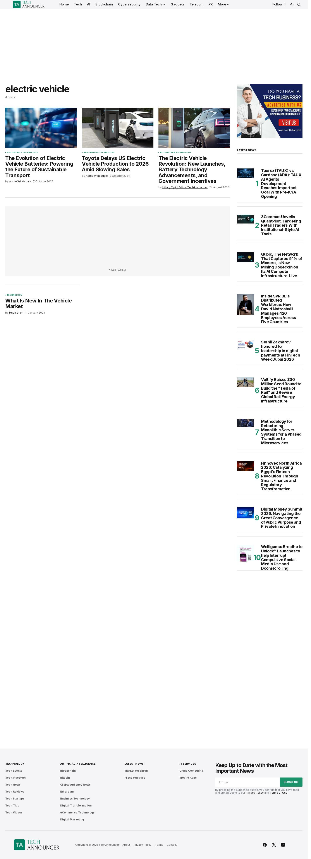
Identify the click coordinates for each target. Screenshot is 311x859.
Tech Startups (14, 798)
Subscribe (291, 782)
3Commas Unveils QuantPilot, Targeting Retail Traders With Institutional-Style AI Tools (281, 225)
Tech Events (13, 770)
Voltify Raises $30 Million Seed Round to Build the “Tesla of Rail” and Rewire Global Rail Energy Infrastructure (281, 390)
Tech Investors (15, 777)
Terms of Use (278, 792)
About (126, 844)
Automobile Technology (22, 152)
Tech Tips (12, 805)
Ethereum (67, 791)
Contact (172, 844)
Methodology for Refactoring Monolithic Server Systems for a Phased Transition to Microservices (281, 432)
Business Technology (75, 798)
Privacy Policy (255, 792)
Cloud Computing (191, 770)
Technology (14, 295)
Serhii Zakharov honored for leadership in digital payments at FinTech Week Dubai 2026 (280, 351)
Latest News (133, 763)
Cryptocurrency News (75, 784)
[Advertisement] (154, 41)
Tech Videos (13, 812)
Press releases (134, 777)
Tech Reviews (14, 791)
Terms (159, 844)
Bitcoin (65, 777)
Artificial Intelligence (77, 763)
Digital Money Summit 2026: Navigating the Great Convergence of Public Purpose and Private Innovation (281, 518)
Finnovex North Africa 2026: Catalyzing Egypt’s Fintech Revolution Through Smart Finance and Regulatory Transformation (281, 476)
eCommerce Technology (77, 812)
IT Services (187, 763)
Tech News (13, 784)
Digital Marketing (72, 819)
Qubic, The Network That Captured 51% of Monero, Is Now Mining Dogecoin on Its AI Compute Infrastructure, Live (281, 265)
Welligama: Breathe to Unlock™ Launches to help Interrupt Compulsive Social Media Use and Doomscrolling (281, 557)
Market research (136, 770)
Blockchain (68, 770)
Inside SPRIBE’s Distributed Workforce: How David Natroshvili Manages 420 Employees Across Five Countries (278, 309)
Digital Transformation (76, 805)
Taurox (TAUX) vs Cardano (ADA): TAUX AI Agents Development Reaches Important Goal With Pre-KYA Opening (281, 183)
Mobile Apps (188, 777)
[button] (292, 4)
